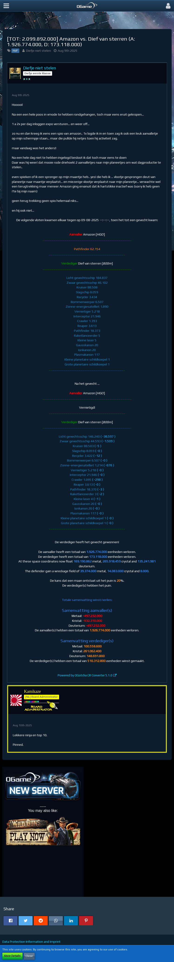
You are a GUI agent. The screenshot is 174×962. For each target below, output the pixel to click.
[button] (6, 6)
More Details (12, 956)
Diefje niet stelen (38, 50)
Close (29, 956)
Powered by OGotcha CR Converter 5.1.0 (85, 675)
